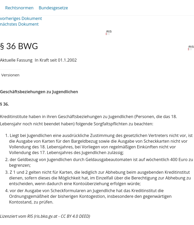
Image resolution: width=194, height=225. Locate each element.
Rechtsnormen (19, 8)
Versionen (10, 74)
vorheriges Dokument (21, 18)
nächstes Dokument (19, 24)
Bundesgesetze (53, 8)
